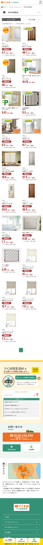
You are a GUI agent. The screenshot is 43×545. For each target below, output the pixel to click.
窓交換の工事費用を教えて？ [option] (12, 405)
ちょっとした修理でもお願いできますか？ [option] (16, 412)
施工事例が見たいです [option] (10, 415)
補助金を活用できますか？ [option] (12, 402)
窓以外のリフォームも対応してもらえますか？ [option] (17, 409)
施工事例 (8, 537)
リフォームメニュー (11, 522)
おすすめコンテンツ (11, 527)
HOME (7, 517)
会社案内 (8, 532)
